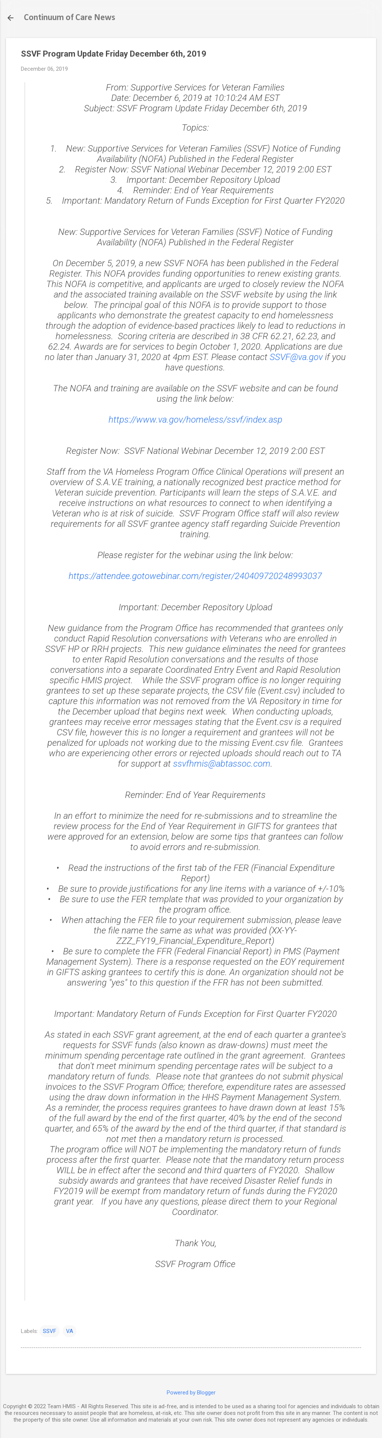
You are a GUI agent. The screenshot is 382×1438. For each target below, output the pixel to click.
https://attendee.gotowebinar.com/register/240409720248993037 (195, 576)
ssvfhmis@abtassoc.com (221, 763)
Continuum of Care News (69, 17)
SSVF (49, 1331)
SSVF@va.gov (296, 357)
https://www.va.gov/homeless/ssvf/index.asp (195, 419)
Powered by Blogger (191, 1392)
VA (69, 1331)
